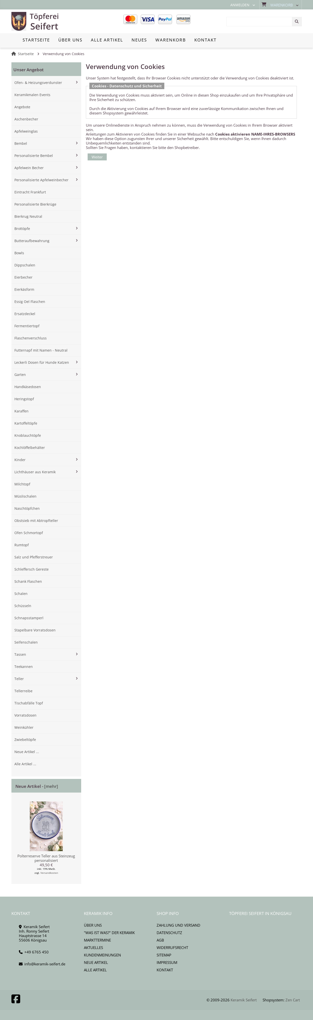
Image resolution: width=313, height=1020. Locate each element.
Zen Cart (292, 999)
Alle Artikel (95, 969)
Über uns (93, 925)
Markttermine (97, 940)
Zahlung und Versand (178, 925)
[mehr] (51, 786)
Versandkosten (49, 872)
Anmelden (239, 5)
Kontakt (165, 969)
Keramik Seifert (244, 999)
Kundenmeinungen (102, 954)
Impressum (167, 962)
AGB (160, 940)
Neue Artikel (96, 962)
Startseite (26, 54)
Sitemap (164, 954)
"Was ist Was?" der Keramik (109, 932)
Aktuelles (93, 947)
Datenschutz (169, 932)
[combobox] (264, 21)
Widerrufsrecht (172, 947)
